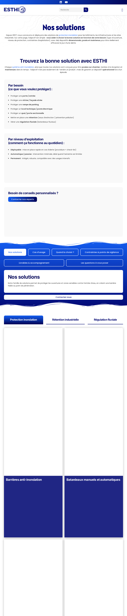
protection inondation (68, 35)
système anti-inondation (23, 67)
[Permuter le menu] (122, 10)
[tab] (15, 252)
